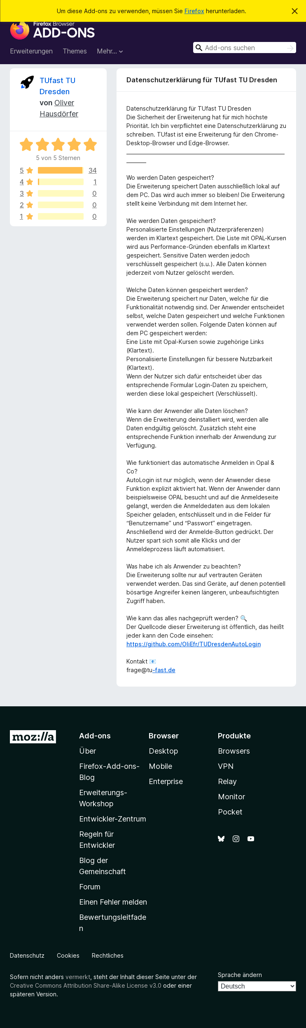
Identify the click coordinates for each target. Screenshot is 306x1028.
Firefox (194, 10)
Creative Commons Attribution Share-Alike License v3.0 (85, 985)
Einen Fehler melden (113, 902)
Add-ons (95, 735)
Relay (227, 781)
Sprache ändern (240, 974)
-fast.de (163, 669)
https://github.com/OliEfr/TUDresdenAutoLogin (193, 643)
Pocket (230, 812)
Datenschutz (27, 955)
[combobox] (244, 47)
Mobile (160, 766)
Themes (75, 51)
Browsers (234, 751)
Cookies (68, 955)
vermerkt (77, 976)
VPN (226, 766)
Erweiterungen (31, 51)
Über (87, 751)
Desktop (163, 751)
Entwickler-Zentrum (112, 819)
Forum (89, 886)
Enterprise (166, 781)
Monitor (231, 796)
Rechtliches (108, 955)
